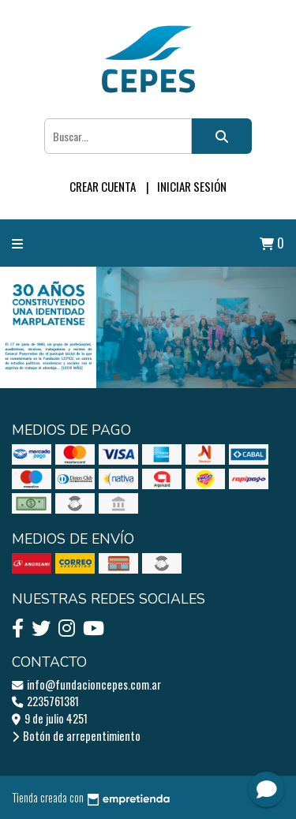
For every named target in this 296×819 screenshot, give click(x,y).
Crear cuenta (102, 186)
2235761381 (45, 701)
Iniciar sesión (192, 186)
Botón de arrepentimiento (76, 735)
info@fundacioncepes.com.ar (86, 684)
